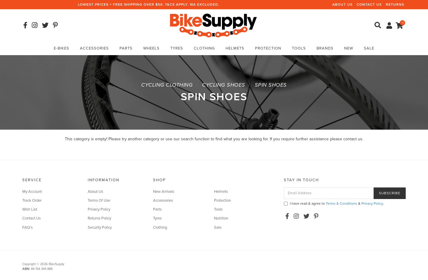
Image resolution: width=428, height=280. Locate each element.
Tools (299, 48)
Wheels (151, 48)
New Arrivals (163, 191)
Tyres (176, 48)
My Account (32, 191)
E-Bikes (61, 48)
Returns (395, 4)
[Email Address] (329, 193)
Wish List (29, 209)
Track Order (32, 200)
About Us (342, 4)
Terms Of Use (99, 200)
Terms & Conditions (341, 203)
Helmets (235, 48)
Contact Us (369, 4)
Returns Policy (99, 218)
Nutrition (221, 218)
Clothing (204, 48)
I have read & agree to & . (334, 203)
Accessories (94, 48)
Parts (126, 48)
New (348, 48)
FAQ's (27, 227)
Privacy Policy (99, 209)
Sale (369, 48)
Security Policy (100, 227)
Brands (325, 48)
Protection (268, 48)
